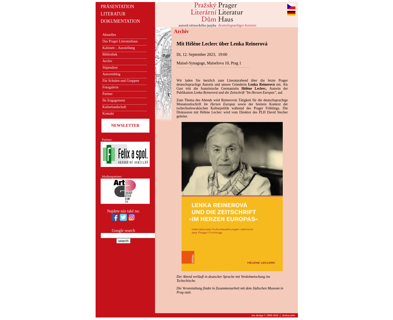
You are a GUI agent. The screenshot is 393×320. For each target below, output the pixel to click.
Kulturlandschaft (114, 107)
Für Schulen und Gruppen (120, 81)
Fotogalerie (110, 87)
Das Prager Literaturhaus (120, 41)
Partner (107, 94)
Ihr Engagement (113, 100)
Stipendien (110, 67)
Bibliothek (109, 54)
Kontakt (108, 113)
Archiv (107, 61)
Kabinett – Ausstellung (118, 48)
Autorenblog (111, 74)
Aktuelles (109, 35)
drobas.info (288, 315)
